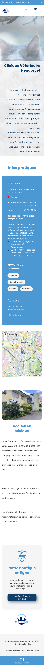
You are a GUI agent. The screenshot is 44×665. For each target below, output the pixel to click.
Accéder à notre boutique (22, 597)
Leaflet (21, 375)
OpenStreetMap (29, 375)
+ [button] (5, 334)
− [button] (5, 338)
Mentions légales (23, 644)
